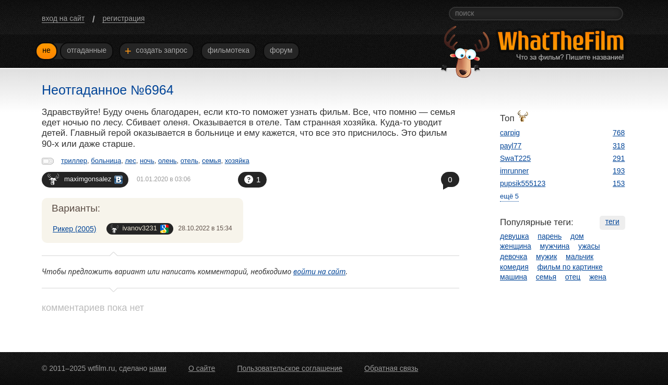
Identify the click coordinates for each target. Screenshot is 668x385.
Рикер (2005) (74, 229)
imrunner (514, 171)
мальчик (579, 256)
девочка (513, 256)
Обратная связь (391, 368)
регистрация (123, 18)
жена (597, 277)
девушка (514, 236)
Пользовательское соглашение (289, 368)
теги (612, 221)
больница (106, 161)
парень (550, 236)
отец (573, 277)
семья (211, 161)
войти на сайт (319, 271)
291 (619, 158)
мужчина (555, 246)
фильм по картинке (570, 267)
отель (189, 161)
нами (157, 368)
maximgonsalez (85, 179)
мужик (546, 256)
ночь (147, 161)
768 (619, 133)
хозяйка (237, 161)
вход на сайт (63, 18)
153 (619, 183)
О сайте (201, 368)
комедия (514, 267)
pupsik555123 (522, 183)
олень (167, 161)
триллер (74, 161)
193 (619, 171)
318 (619, 146)
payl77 (510, 146)
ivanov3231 (140, 228)
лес (130, 161)
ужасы (589, 246)
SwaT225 (515, 158)
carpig (510, 133)
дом (577, 236)
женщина (515, 246)
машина (513, 277)
